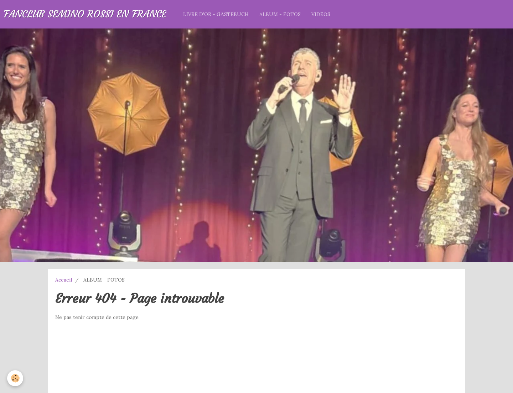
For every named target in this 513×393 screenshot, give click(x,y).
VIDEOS (320, 14)
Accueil (63, 280)
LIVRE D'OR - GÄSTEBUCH (216, 14)
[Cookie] (15, 378)
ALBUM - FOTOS (280, 14)
